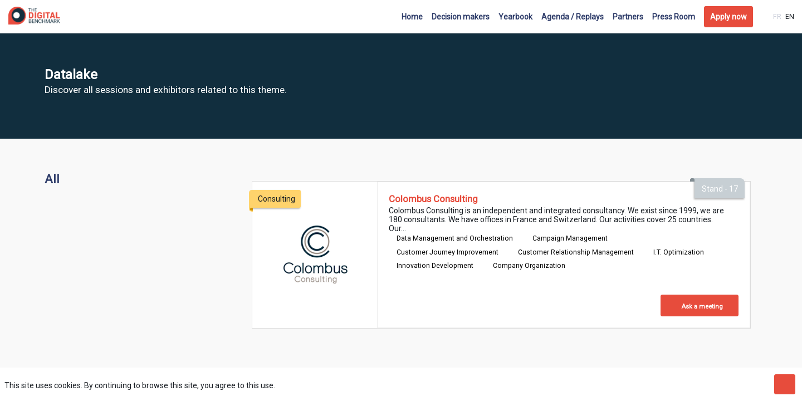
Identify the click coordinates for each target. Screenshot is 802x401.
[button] (728, 16)
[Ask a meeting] (700, 305)
